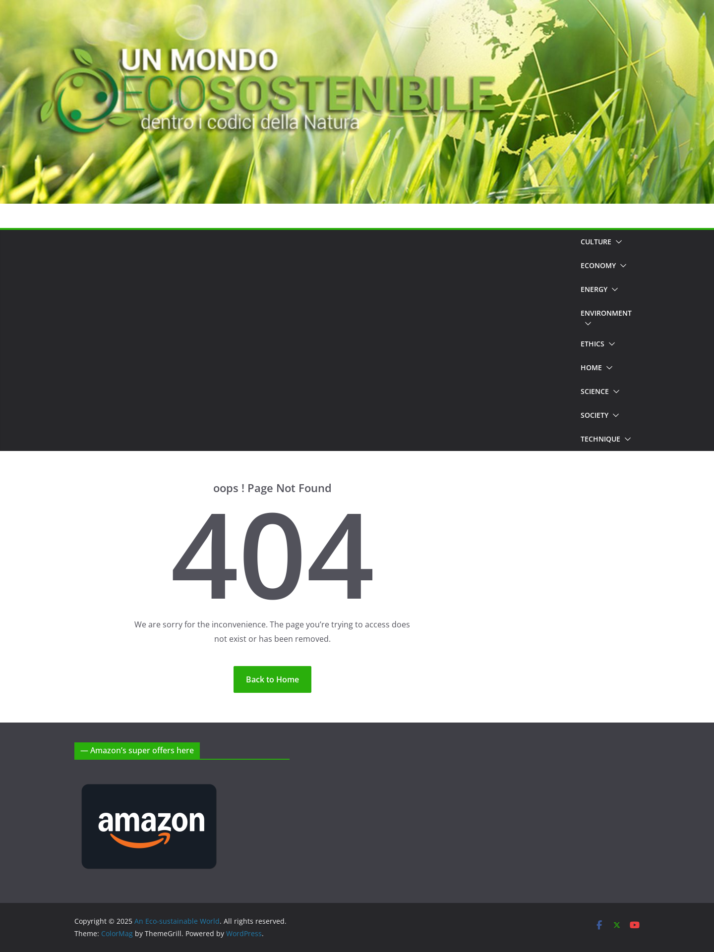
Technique (600, 439)
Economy (598, 265)
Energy (594, 289)
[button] (616, 242)
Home (591, 367)
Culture (596, 241)
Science (595, 391)
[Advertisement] (324, 340)
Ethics (592, 343)
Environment (606, 313)
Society (594, 415)
